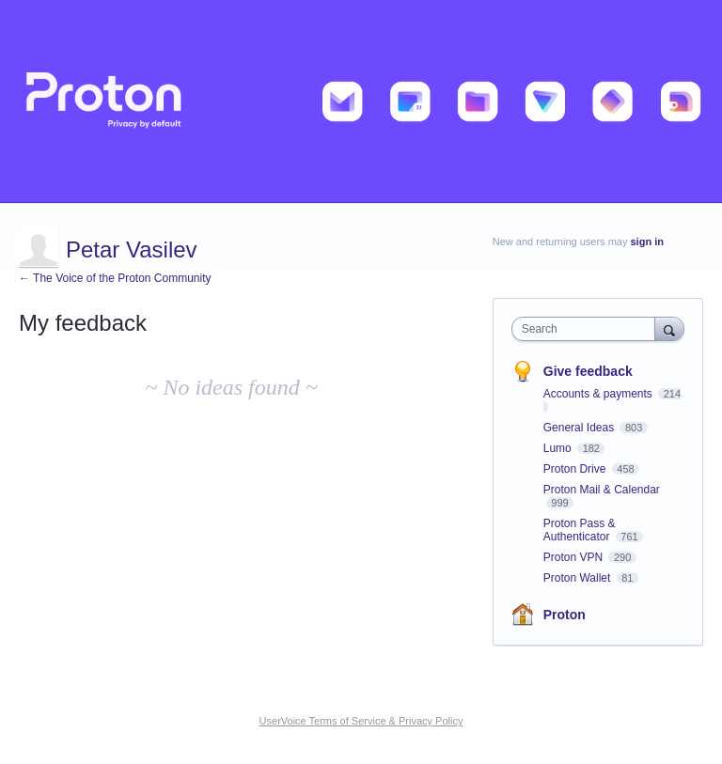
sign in (647, 241)
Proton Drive (576, 469)
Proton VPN (574, 557)
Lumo (558, 448)
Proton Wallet (578, 578)
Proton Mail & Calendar (601, 489)
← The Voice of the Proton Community (115, 278)
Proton (564, 614)
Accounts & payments (599, 393)
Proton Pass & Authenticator (579, 530)
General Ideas (580, 427)
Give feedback (588, 371)
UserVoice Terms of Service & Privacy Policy (361, 720)
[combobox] (587, 328)
